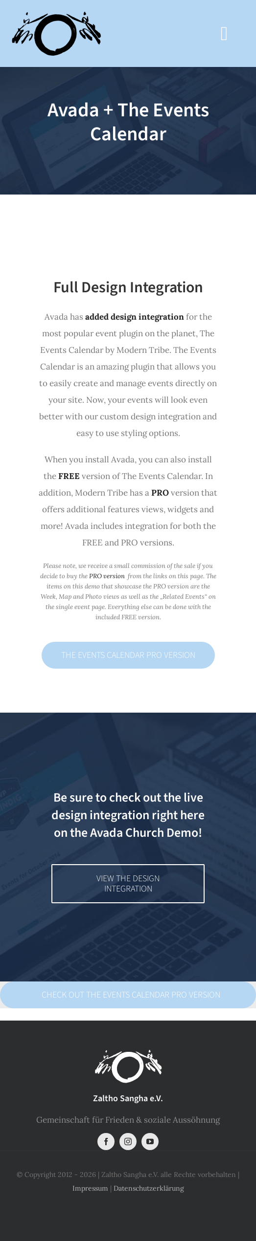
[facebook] (106, 1141)
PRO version (107, 576)
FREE (69, 476)
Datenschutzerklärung (149, 1188)
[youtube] (150, 1141)
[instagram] (128, 1141)
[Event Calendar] (128, 131)
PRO (160, 492)
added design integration (134, 316)
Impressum (90, 1188)
